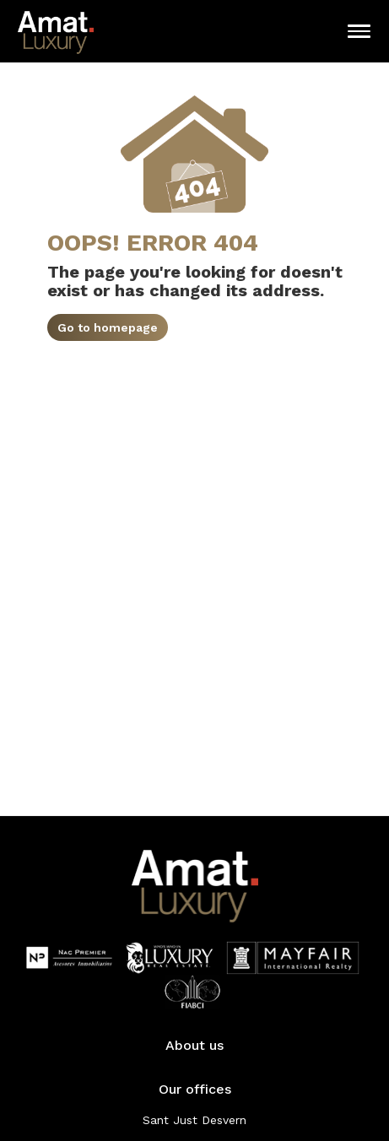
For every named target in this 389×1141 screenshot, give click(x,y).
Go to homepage (107, 327)
